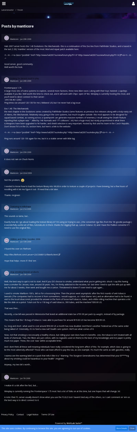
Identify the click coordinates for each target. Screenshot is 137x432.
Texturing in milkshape (20, 170)
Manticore (14, 39)
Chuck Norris (16, 149)
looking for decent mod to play (24, 78)
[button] (3, 3)
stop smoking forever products (24, 272)
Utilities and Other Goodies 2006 (25, 239)
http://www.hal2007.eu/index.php (84, 132)
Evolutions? (15, 36)
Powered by (68, 423)
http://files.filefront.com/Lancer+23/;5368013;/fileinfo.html (31, 254)
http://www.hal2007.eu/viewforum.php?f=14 (99, 55)
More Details (122, 428)
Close (132, 428)
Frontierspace (16, 375)
